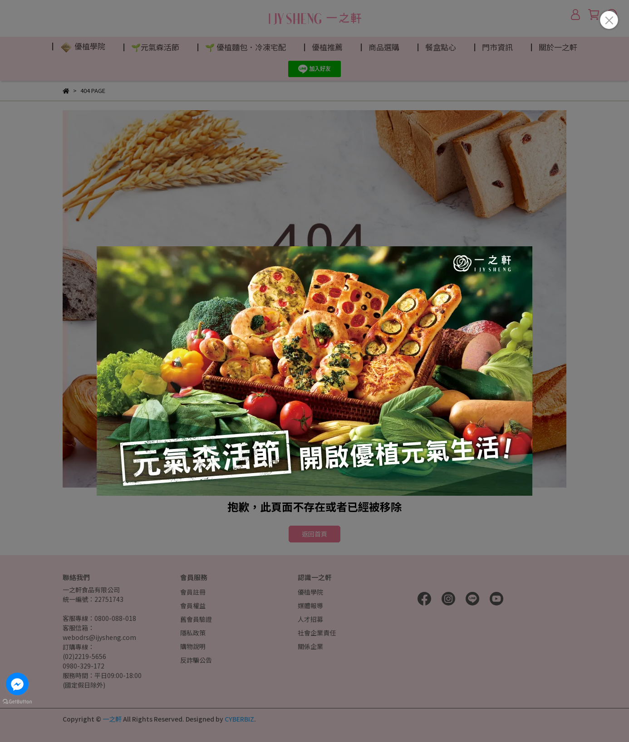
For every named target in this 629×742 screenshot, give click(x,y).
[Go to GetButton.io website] (17, 701)
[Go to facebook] (17, 684)
